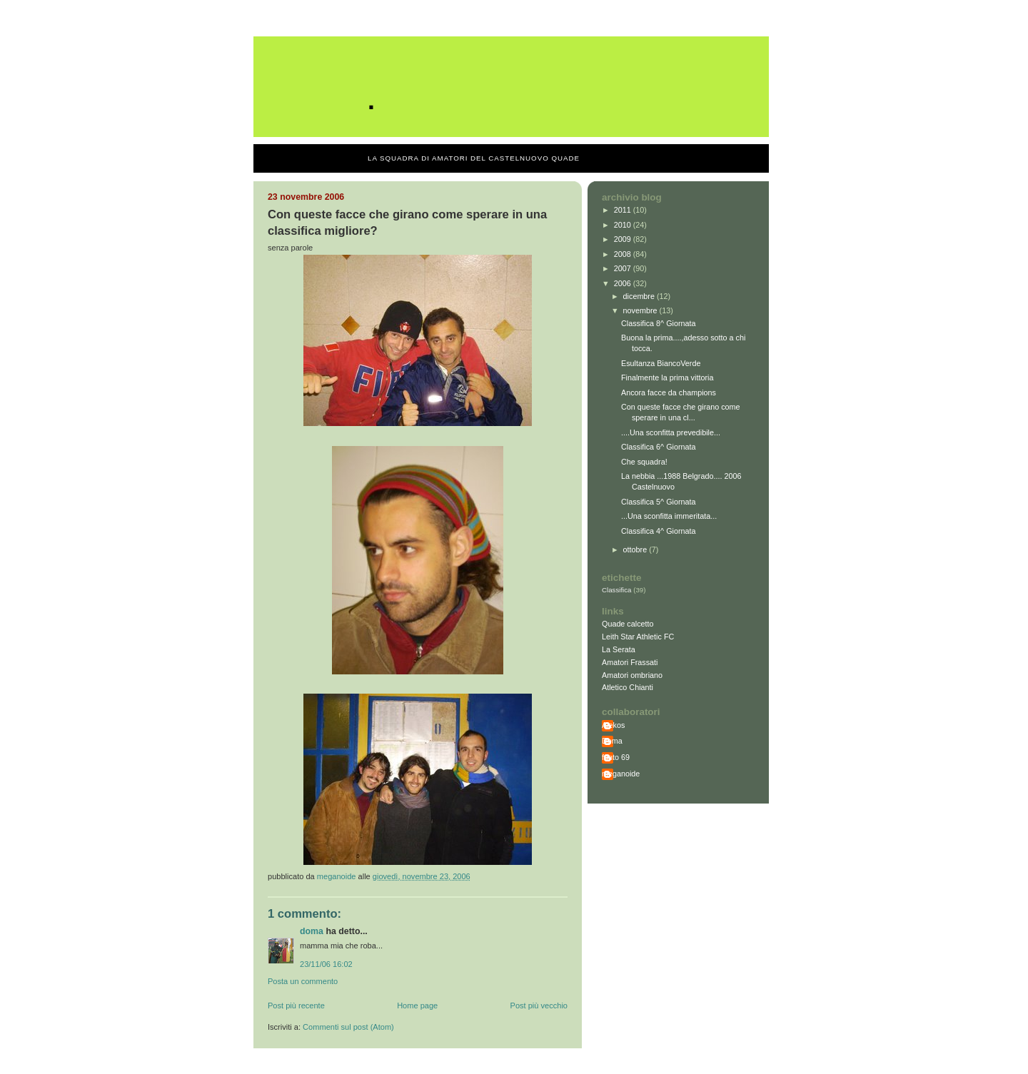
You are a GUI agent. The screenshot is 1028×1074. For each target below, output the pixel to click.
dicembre (640, 296)
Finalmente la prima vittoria (667, 377)
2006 (623, 283)
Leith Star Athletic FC (638, 636)
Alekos (613, 725)
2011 (623, 210)
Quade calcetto (628, 623)
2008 (623, 254)
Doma (311, 931)
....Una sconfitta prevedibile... (670, 432)
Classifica (617, 590)
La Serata (618, 649)
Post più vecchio (539, 1005)
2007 (623, 268)
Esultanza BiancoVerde (660, 363)
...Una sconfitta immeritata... (669, 516)
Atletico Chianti (627, 687)
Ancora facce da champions (668, 392)
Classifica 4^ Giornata (658, 531)
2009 (623, 239)
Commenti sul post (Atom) (348, 1027)
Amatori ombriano (632, 675)
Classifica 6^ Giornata (658, 446)
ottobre (636, 549)
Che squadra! (644, 461)
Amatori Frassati (629, 662)
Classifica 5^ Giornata (658, 501)
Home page (417, 1005)
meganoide (621, 773)
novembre (641, 310)
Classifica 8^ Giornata (658, 323)
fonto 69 (616, 757)
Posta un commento (303, 981)
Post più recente (296, 1005)
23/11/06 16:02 (326, 964)
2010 (623, 225)
